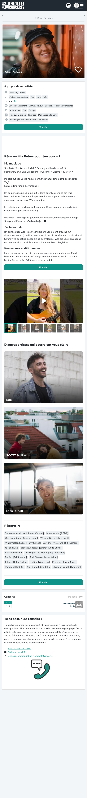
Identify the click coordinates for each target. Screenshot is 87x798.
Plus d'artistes (45, 18)
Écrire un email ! (16, 652)
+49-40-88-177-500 (19, 648)
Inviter (45, 127)
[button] (79, 5)
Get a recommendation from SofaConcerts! (30, 656)
